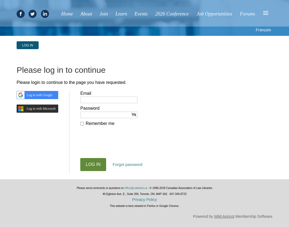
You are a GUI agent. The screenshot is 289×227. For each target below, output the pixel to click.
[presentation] (121, 144)
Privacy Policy (144, 199)
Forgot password (127, 164)
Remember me (100, 123)
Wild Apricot (224, 216)
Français (263, 30)
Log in (27, 45)
